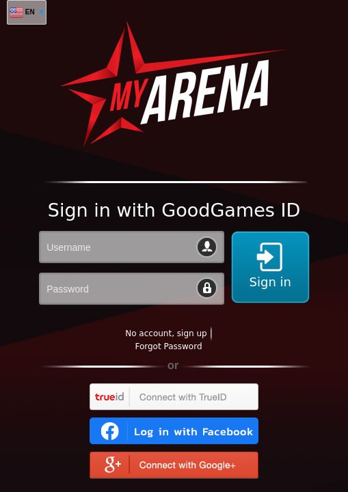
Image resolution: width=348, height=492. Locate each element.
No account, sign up (165, 333)
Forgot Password (168, 346)
